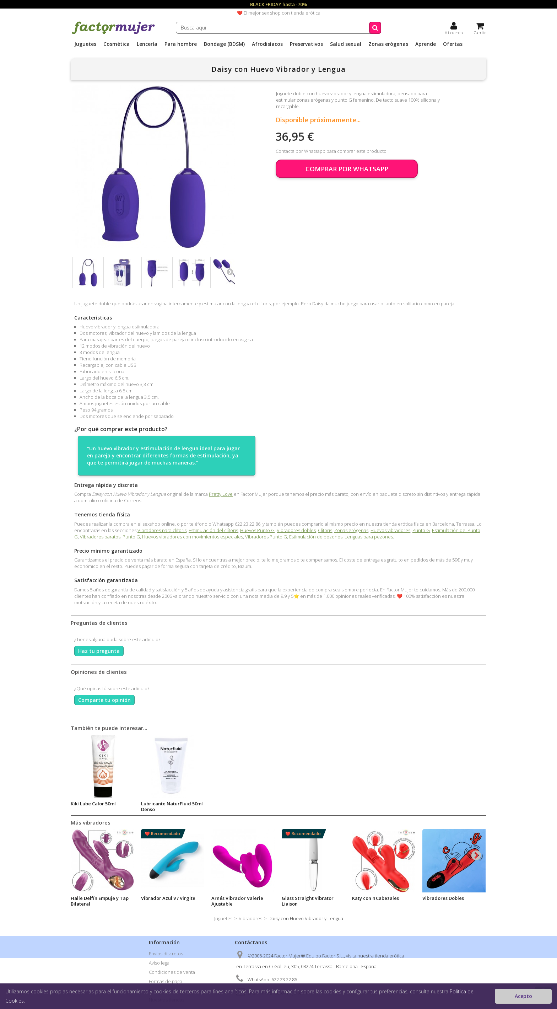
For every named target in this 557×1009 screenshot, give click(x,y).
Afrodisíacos (267, 44)
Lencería (147, 44)
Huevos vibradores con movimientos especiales (192, 536)
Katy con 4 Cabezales (375, 898)
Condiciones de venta (172, 972)
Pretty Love (221, 494)
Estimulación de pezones (315, 536)
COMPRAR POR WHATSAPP (346, 169)
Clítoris (325, 530)
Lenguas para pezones (369, 536)
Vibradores (250, 918)
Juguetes (85, 44)
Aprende (425, 44)
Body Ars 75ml (157, 803)
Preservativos (306, 44)
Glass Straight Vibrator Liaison (308, 901)
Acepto (523, 996)
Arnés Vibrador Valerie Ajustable (237, 901)
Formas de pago (165, 981)
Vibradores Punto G (266, 536)
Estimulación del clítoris (213, 530)
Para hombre (180, 44)
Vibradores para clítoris (161, 530)
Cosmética (116, 44)
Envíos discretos (166, 953)
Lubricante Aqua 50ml (95, 803)
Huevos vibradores (390, 530)
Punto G (421, 530)
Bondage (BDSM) (224, 44)
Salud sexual (345, 44)
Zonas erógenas (388, 44)
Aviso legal (160, 963)
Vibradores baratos (100, 536)
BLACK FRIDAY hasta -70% (278, 4)
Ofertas (453, 44)
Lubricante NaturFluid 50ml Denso (313, 806)
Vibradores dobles (296, 530)
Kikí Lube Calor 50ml (233, 803)
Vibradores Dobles (443, 898)
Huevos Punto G (257, 530)
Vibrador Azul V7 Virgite (168, 898)
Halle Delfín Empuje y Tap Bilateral (100, 901)
